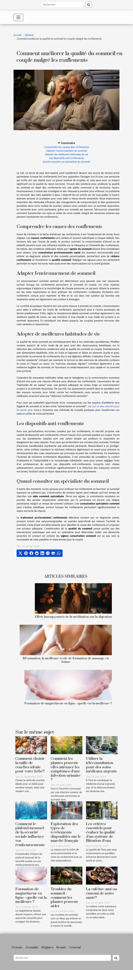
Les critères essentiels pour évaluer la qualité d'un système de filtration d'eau (100, 832)
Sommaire (68, 143)
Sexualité (32, 947)
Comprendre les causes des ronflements (66, 147)
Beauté (61, 947)
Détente (17, 947)
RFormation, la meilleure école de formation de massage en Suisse (66, 660)
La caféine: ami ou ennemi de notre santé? (101, 893)
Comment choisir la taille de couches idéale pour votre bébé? (30, 765)
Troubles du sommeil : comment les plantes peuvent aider (64, 897)
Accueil (17, 35)
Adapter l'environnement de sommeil (66, 150)
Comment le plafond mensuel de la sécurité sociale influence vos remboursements (30, 834)
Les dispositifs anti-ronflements (66, 158)
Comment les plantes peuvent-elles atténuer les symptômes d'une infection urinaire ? (66, 769)
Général (29, 35)
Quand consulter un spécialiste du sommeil (66, 161)
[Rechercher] (62, 5)
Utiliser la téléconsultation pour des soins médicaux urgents (101, 765)
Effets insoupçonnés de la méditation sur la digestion (73, 617)
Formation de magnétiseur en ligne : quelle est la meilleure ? (68, 703)
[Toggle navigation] (18, 17)
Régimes (47, 947)
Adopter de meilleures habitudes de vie (66, 154)
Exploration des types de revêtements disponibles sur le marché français (66, 832)
